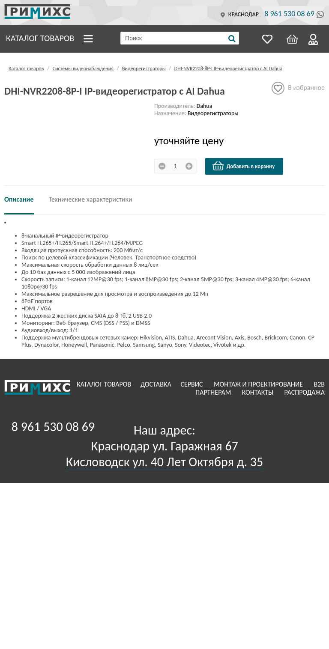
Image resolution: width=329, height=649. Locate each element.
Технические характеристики (90, 199)
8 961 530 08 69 (289, 13)
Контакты (258, 392)
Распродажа (304, 392)
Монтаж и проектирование (259, 384)
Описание (19, 199)
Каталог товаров (40, 38)
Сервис (192, 384)
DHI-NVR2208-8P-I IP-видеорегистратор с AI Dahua (228, 68)
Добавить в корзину (243, 166)
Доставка (157, 384)
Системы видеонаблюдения (83, 68)
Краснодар (238, 14)
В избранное (298, 88)
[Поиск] (232, 38)
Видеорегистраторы (144, 68)
